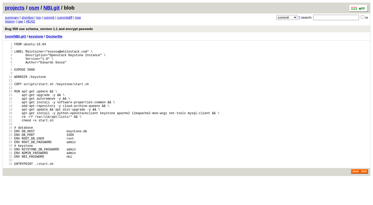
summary (12, 17)
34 (8, 190)
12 (8, 93)
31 (8, 177)
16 (8, 111)
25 (8, 150)
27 (8, 159)
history (10, 21)
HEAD (30, 21)
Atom (355, 197)
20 (8, 128)
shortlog (27, 17)
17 (8, 115)
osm (34, 8)
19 (8, 124)
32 (8, 181)
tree (78, 17)
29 (8, 168)
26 (8, 155)
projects (15, 8)
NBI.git (52, 8)
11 (8, 89)
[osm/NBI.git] (15, 36)
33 (8, 186)
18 (8, 120)
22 (8, 137)
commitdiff (64, 17)
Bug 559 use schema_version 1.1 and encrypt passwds (49, 29)
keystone (36, 36)
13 (8, 98)
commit (49, 17)
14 (8, 102)
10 (8, 84)
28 (8, 164)
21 (8, 133)
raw (20, 21)
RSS (364, 197)
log (38, 17)
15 (8, 106)
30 (8, 172)
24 (8, 146)
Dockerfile (54, 36)
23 (8, 142)
